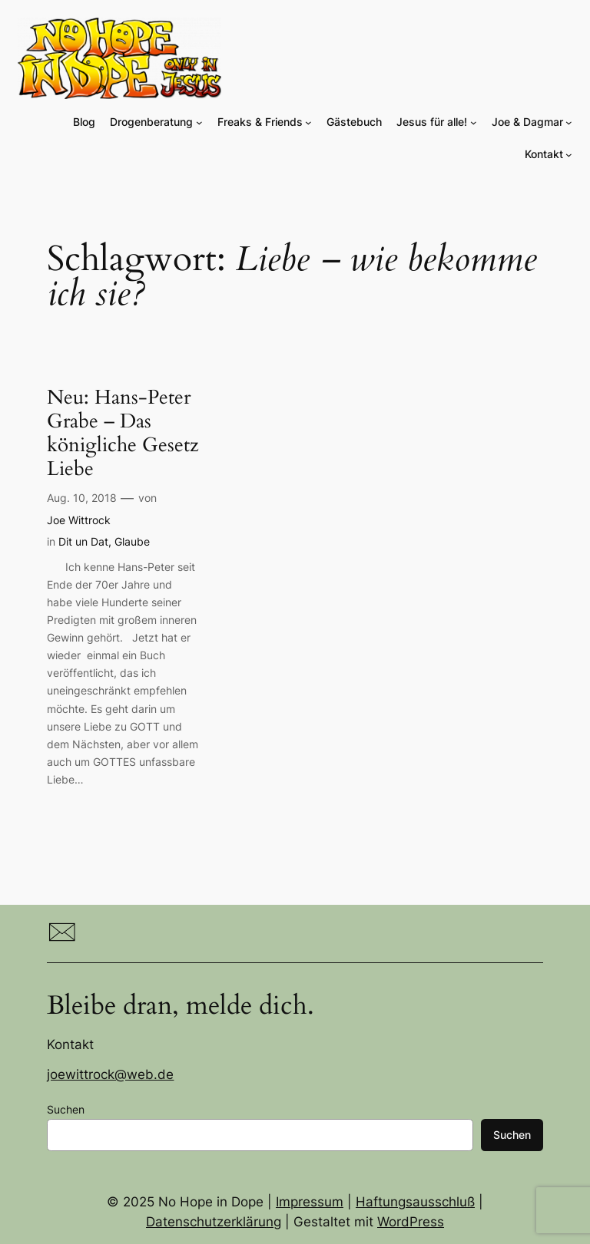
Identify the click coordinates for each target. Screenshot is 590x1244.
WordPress (410, 1221)
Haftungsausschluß (415, 1201)
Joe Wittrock (79, 519)
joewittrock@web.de (110, 1074)
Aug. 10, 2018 (82, 497)
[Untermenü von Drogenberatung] (199, 122)
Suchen (66, 1109)
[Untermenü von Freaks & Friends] (308, 122)
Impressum (309, 1201)
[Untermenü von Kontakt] (568, 154)
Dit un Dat (83, 541)
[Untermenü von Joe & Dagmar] (568, 122)
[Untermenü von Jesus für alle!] (473, 122)
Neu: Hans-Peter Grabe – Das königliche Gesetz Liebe (123, 433)
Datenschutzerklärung (213, 1221)
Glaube (132, 541)
